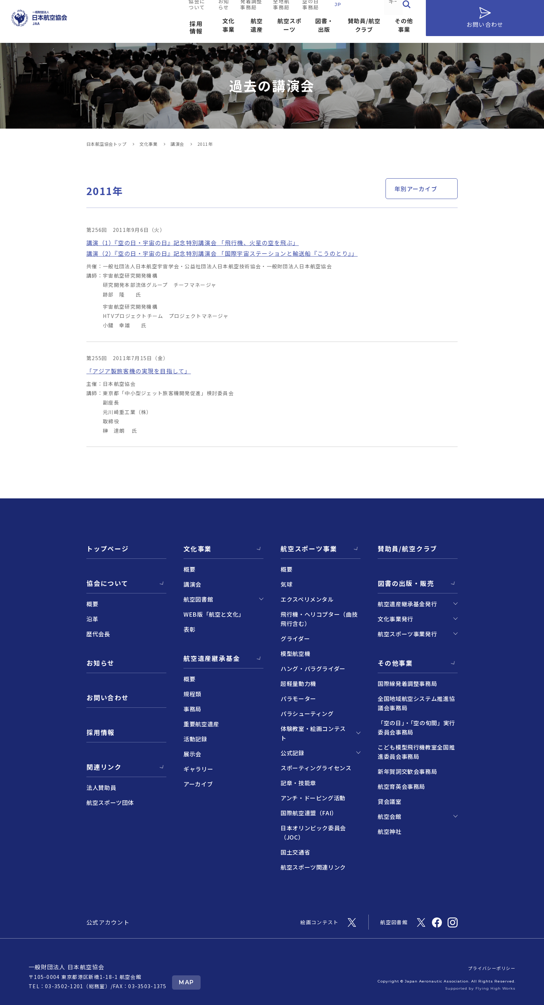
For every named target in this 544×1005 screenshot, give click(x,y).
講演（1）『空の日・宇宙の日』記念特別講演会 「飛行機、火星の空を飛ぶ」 (192, 242)
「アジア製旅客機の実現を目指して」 (138, 371)
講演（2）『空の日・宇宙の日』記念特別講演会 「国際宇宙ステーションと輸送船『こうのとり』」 (222, 253)
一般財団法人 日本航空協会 (67, 966)
